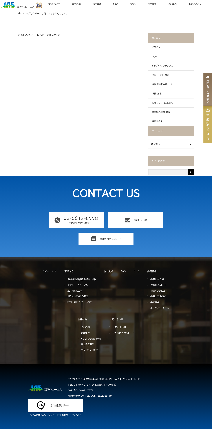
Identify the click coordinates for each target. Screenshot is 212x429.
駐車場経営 (157, 121)
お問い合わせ (195, 4)
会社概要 (85, 333)
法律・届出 (157, 93)
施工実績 (97, 4)
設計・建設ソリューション (80, 302)
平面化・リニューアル (78, 285)
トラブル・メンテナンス (162, 66)
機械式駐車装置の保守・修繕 (82, 279)
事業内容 (76, 4)
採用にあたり (157, 279)
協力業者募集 (87, 344)
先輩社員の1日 (158, 285)
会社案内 (172, 4)
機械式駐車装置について (163, 84)
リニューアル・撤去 (160, 75)
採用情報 (152, 4)
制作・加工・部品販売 (78, 296)
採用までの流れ (158, 296)
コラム (133, 4)
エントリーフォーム (159, 308)
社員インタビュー (158, 291)
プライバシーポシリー (91, 350)
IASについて (54, 4)
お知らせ (156, 47)
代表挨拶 (85, 327)
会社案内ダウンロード (123, 333)
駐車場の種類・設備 (161, 112)
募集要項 (155, 302)
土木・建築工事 (75, 291)
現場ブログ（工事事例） (162, 103)
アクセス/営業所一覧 (91, 339)
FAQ (115, 4)
